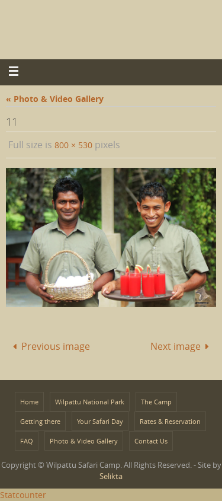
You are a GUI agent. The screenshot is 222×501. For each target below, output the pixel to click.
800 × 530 (73, 145)
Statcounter (23, 494)
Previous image (49, 346)
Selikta (111, 476)
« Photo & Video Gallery (55, 98)
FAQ (26, 440)
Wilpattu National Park (89, 401)
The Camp (156, 401)
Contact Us (151, 440)
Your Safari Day (100, 421)
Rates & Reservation (170, 421)
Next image (182, 346)
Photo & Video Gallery (84, 440)
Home (29, 401)
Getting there (40, 421)
